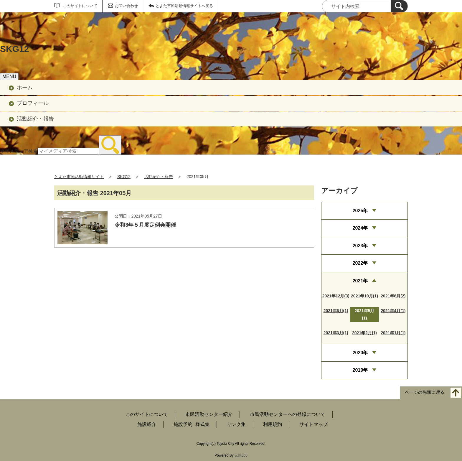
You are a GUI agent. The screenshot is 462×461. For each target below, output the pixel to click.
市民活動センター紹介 (208, 414)
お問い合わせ (126, 6)
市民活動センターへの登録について (287, 414)
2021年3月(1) (336, 332)
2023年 (360, 245)
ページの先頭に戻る (425, 392)
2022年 (360, 263)
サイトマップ (313, 424)
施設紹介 (146, 424)
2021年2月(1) (364, 332)
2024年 (360, 227)
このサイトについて (80, 6)
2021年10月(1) (364, 296)
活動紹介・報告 (35, 119)
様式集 (202, 424)
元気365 (241, 455)
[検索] (399, 6)
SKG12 (124, 176)
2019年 (360, 370)
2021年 (360, 280)
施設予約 (183, 424)
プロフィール (33, 103)
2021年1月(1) (393, 332)
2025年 (360, 210)
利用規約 (272, 424)
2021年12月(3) (335, 296)
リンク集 (236, 424)
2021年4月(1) (393, 310)
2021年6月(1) (336, 310)
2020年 (360, 352)
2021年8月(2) (393, 296)
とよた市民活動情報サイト (79, 176)
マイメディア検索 (19, 151)
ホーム (25, 87)
